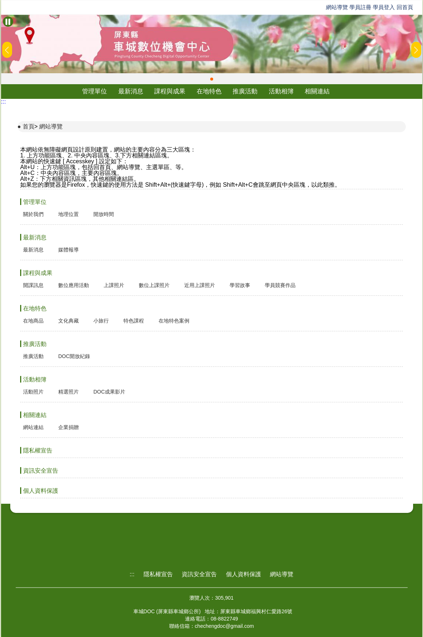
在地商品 (33, 321)
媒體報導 (68, 250)
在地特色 (209, 91)
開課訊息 (33, 285)
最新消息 (130, 91)
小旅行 (101, 321)
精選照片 (68, 392)
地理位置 (68, 214)
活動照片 (33, 392)
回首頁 (405, 7)
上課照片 (114, 285)
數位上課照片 (154, 285)
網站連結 (33, 427)
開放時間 (103, 214)
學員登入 (384, 7)
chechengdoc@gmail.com (224, 626)
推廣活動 (245, 91)
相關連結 (317, 91)
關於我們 (33, 214)
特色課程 (133, 321)
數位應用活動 (73, 285)
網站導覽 (337, 7)
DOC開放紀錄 (74, 356)
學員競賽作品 (280, 285)
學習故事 (240, 285)
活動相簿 (281, 91)
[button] (211, 79)
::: (3, 101)
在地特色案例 (174, 321)
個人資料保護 (40, 491)
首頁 (28, 126)
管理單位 (94, 91)
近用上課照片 (199, 285)
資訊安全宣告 (40, 470)
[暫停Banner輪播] (8, 21)
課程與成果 (169, 91)
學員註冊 (360, 7)
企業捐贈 (68, 427)
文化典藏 (68, 321)
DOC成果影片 (109, 392)
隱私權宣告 (37, 450)
